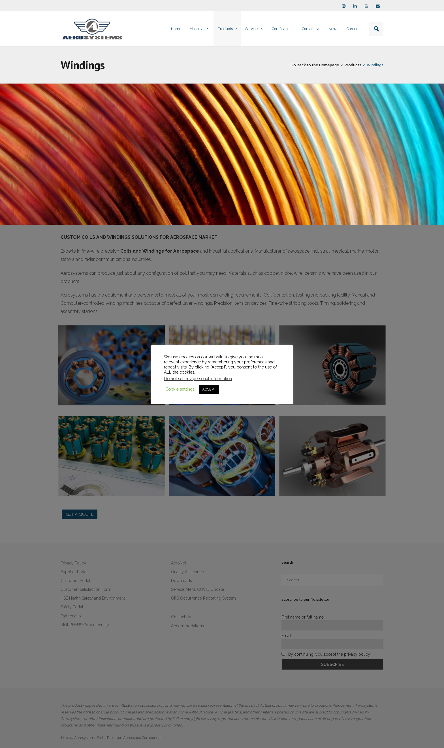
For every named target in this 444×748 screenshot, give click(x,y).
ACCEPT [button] (209, 389)
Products (353, 65)
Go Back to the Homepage (315, 65)
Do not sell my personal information (198, 378)
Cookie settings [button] (180, 389)
